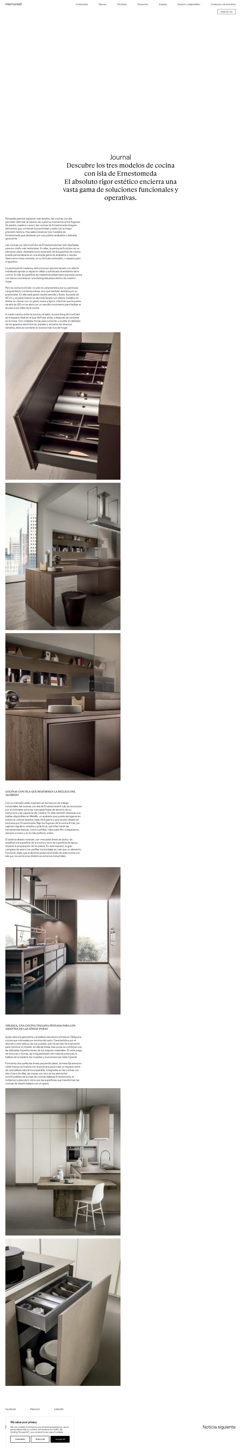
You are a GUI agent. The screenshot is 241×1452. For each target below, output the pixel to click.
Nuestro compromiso (188, 4)
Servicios (122, 4)
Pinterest (35, 1409)
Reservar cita (226, 11)
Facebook (10, 1409)
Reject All (40, 1439)
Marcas (102, 4)
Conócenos (82, 4)
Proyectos (142, 4)
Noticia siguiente (219, 1427)
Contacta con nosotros (223, 4)
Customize (20, 1439)
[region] (40, 1431)
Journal (163, 4)
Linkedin (58, 1409)
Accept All (60, 1439)
